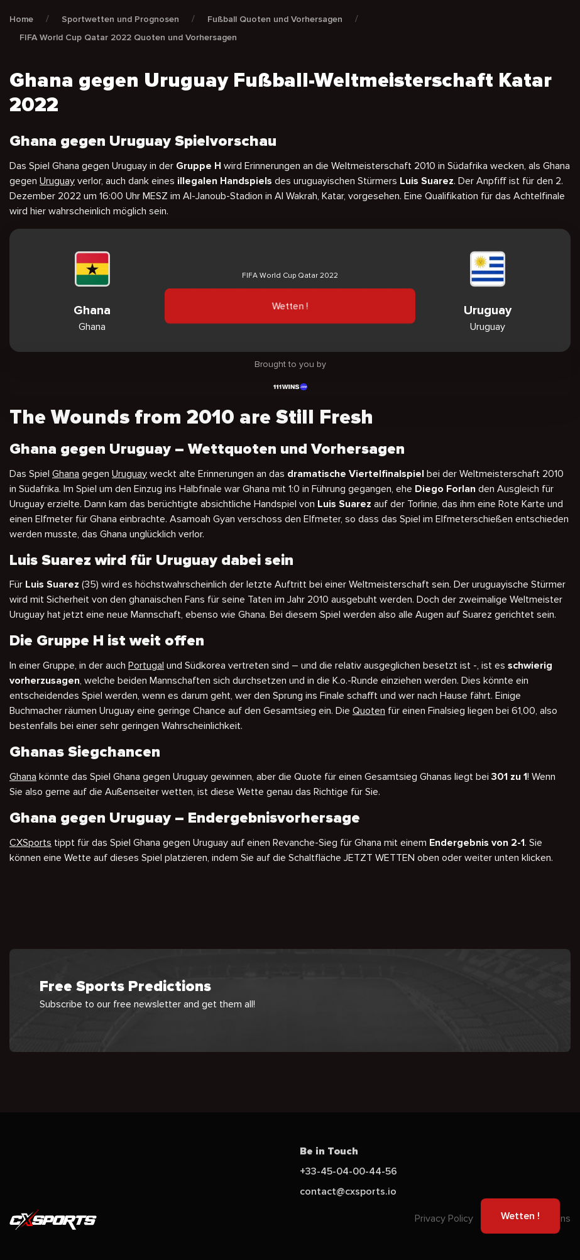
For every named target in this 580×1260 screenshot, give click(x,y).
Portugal (146, 665)
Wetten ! (290, 306)
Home (21, 19)
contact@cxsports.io (348, 1191)
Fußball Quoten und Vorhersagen (274, 19)
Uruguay (57, 181)
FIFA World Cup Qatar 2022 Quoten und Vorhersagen (128, 37)
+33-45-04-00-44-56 (348, 1171)
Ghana (65, 474)
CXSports (30, 842)
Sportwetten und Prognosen (120, 19)
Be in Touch (329, 1151)
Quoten (369, 710)
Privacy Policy (444, 1218)
